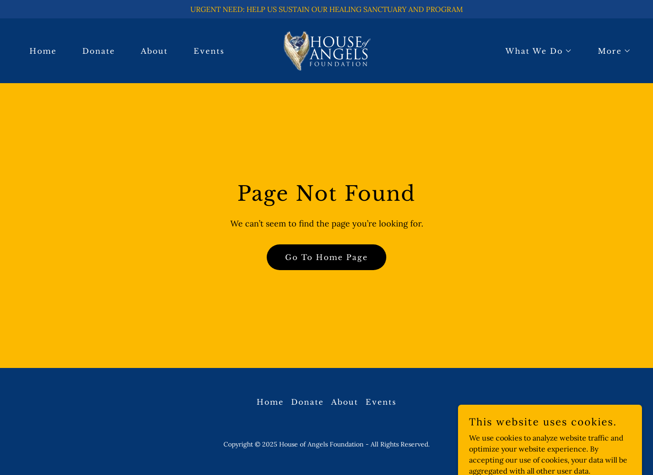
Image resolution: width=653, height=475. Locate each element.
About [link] (154, 51)
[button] (535, 51)
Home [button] (270, 402)
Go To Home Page (326, 257)
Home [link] (43, 51)
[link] (326, 50)
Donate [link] (98, 51)
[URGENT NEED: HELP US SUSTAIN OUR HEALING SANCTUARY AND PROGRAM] (326, 9)
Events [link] (209, 51)
